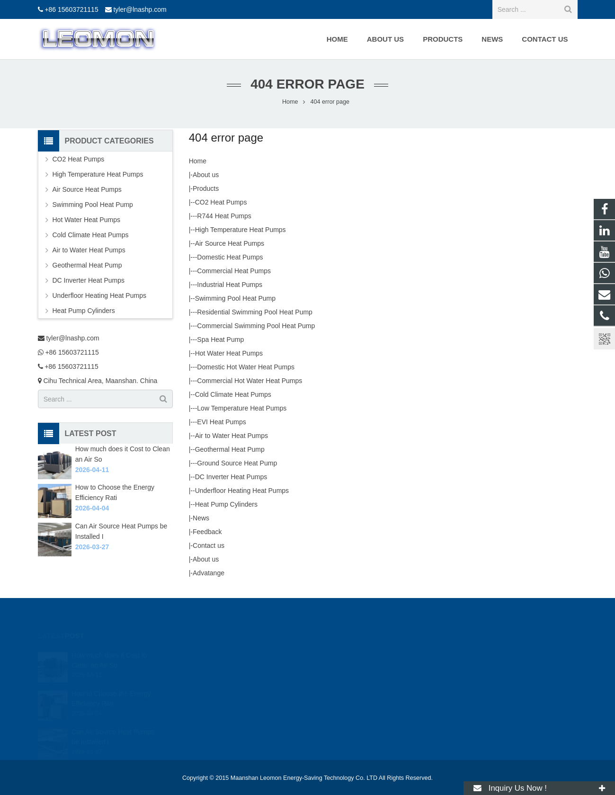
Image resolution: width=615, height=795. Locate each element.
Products (206, 188)
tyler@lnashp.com (139, 9)
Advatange (208, 573)
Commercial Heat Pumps (234, 271)
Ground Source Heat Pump (237, 463)
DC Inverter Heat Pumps (231, 477)
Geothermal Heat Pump (230, 449)
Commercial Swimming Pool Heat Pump (256, 326)
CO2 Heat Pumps (221, 202)
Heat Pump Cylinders (226, 504)
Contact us (208, 545)
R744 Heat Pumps (224, 216)
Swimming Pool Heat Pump (235, 298)
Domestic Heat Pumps (230, 257)
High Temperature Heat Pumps (240, 229)
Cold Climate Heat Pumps (233, 394)
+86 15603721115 (71, 9)
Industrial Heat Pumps (229, 284)
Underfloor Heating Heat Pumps (242, 490)
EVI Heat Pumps (221, 422)
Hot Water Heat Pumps (229, 353)
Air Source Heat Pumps (229, 243)
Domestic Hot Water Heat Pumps (245, 367)
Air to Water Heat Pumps (231, 435)
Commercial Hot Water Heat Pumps (249, 380)
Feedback (207, 532)
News (201, 518)
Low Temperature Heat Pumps (241, 408)
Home (197, 161)
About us (206, 175)
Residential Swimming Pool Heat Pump (254, 312)
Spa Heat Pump (220, 339)
